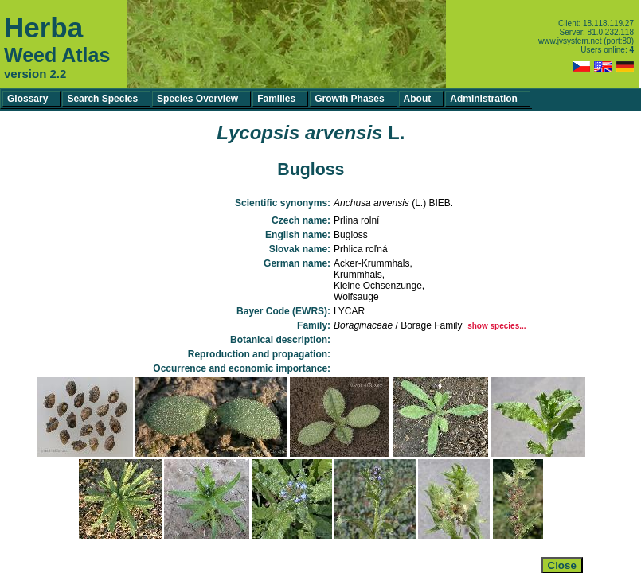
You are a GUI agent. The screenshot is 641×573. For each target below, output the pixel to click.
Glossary (27, 98)
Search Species (102, 98)
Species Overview (197, 98)
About (418, 98)
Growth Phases (349, 98)
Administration (484, 98)
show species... (496, 326)
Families (276, 98)
